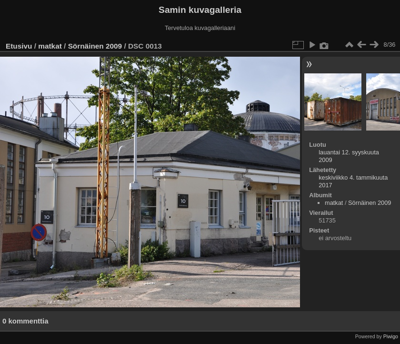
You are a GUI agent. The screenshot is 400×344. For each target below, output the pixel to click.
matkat (50, 46)
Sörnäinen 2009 (95, 46)
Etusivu (19, 46)
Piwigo (390, 336)
